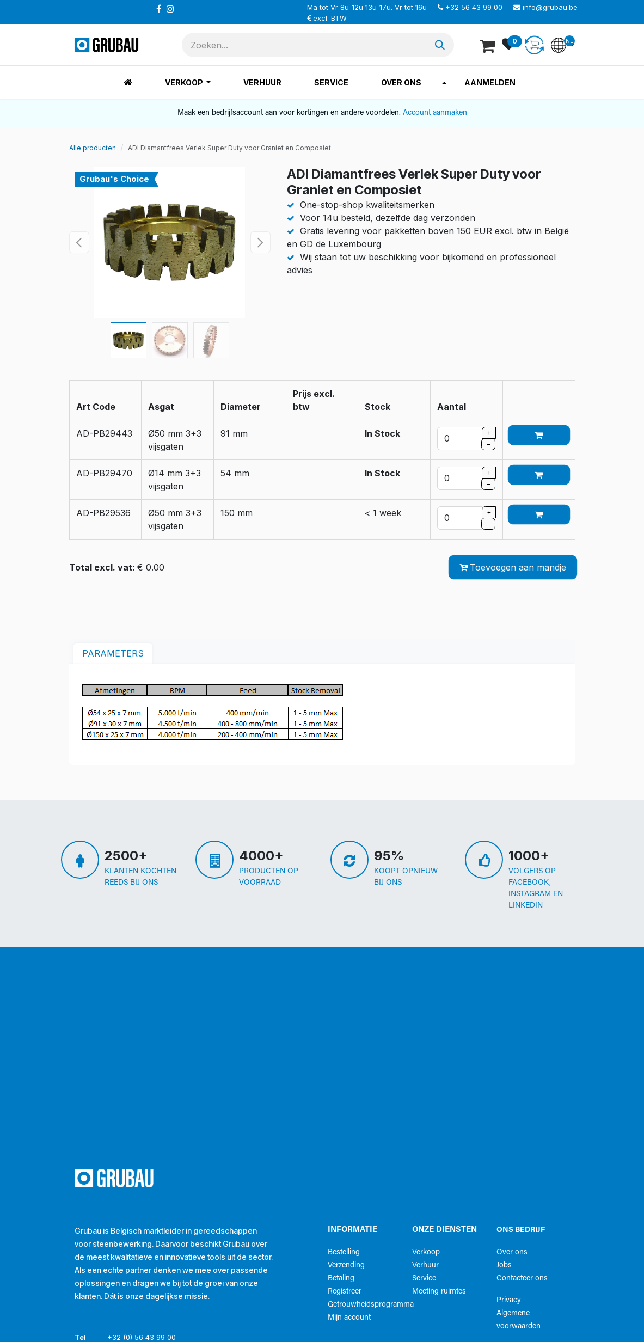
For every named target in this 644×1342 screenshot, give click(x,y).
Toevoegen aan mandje (512, 567)
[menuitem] (128, 82)
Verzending (346, 1265)
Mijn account (349, 1318)
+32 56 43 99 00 (473, 7)
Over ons (512, 1252)
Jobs (504, 1265)
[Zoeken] (440, 45)
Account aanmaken (435, 113)
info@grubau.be (550, 7)
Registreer (344, 1292)
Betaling (341, 1278)
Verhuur (425, 1265)
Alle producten (92, 148)
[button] (79, 242)
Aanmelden (490, 82)
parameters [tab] (113, 653)
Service (424, 1278)
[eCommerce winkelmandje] (488, 45)
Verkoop (426, 1252)
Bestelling (344, 1252)
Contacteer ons (522, 1278)
